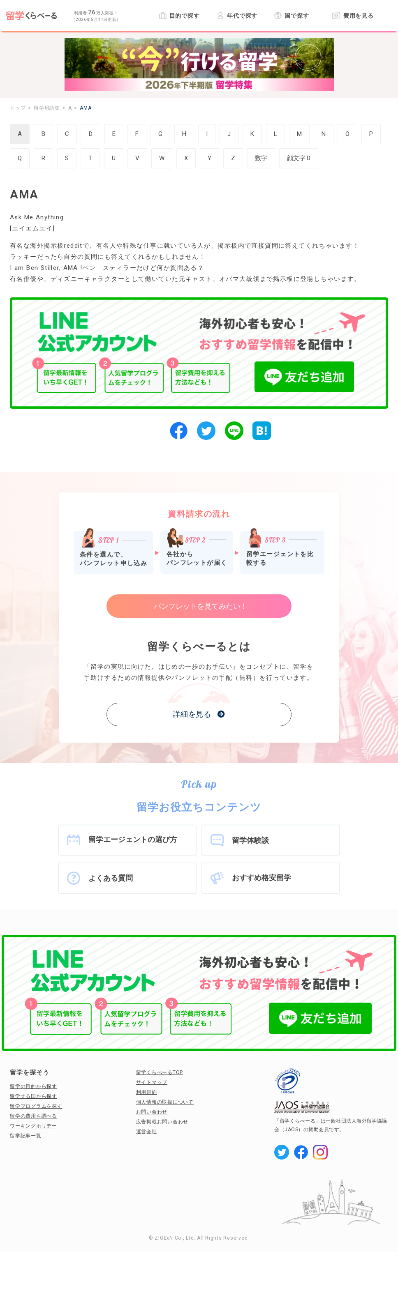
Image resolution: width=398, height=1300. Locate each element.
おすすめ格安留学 (261, 877)
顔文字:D (298, 158)
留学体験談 (250, 840)
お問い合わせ (152, 1112)
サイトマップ (152, 1082)
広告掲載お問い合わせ (162, 1122)
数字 (261, 158)
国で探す (291, 15)
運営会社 (146, 1131)
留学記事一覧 (26, 1136)
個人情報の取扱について (165, 1102)
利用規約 (146, 1092)
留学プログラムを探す (36, 1106)
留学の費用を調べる (33, 1116)
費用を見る (353, 15)
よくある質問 (110, 878)
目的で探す (179, 15)
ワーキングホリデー (33, 1126)
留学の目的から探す (33, 1086)
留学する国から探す (33, 1096)
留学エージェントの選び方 (132, 839)
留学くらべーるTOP (159, 1072)
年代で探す (237, 15)
